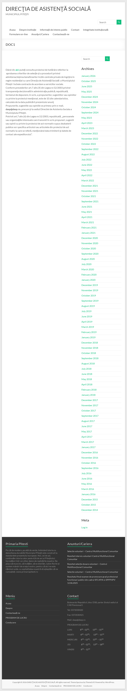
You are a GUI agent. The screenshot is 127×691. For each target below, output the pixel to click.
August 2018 (88, 363)
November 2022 (89, 138)
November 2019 (89, 290)
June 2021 (86, 206)
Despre (9, 608)
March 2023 (87, 128)
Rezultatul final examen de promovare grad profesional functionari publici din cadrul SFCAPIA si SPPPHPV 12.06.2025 (92, 579)
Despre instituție (27, 29)
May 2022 (86, 170)
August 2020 (88, 258)
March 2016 (87, 489)
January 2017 (88, 447)
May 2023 (86, 117)
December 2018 (89, 342)
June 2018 (86, 373)
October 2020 (88, 248)
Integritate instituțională (95, 29)
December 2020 (89, 238)
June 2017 (86, 426)
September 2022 (89, 149)
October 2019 (88, 295)
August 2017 (88, 421)
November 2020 (89, 243)
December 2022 (89, 133)
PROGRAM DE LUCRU (16, 617)
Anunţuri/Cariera (40, 34)
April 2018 (86, 384)
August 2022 (88, 154)
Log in (84, 527)
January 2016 (88, 494)
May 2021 (86, 211)
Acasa (12, 29)
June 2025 (86, 86)
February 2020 (88, 274)
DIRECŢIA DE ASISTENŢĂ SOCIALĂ (48, 8)
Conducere (11, 622)
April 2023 (86, 122)
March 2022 (87, 180)
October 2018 (88, 353)
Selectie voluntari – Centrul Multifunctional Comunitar (92, 551)
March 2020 (87, 269)
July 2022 (86, 159)
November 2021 (89, 190)
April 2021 (86, 217)
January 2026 (88, 75)
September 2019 (89, 300)
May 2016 (86, 483)
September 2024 (89, 112)
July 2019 (86, 311)
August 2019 (88, 305)
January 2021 (88, 232)
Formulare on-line (18, 34)
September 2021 (89, 201)
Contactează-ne (61, 34)
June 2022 (86, 164)
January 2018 (88, 394)
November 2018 (89, 347)
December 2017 (89, 400)
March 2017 (87, 441)
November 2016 (89, 457)
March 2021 (87, 222)
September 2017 (89, 415)
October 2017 (88, 410)
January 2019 (88, 337)
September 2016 (89, 468)
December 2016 (89, 452)
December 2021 (89, 185)
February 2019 (88, 332)
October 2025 (88, 81)
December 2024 (89, 96)
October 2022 (88, 143)
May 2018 (86, 379)
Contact (75, 29)
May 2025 (86, 91)
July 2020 (86, 264)
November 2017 (89, 405)
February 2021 (88, 227)
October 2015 (88, 504)
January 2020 (88, 279)
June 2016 (86, 478)
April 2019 (86, 321)
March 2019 (87, 326)
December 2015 (89, 499)
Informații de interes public (53, 29)
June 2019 (86, 316)
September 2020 (89, 253)
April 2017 (86, 436)
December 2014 (89, 509)
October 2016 (88, 462)
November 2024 (89, 102)
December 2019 (89, 285)
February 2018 (88, 389)
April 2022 (86, 175)
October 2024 (88, 107)
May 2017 (86, 431)
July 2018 (86, 368)
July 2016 (86, 473)
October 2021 (88, 196)
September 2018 (89, 358)
